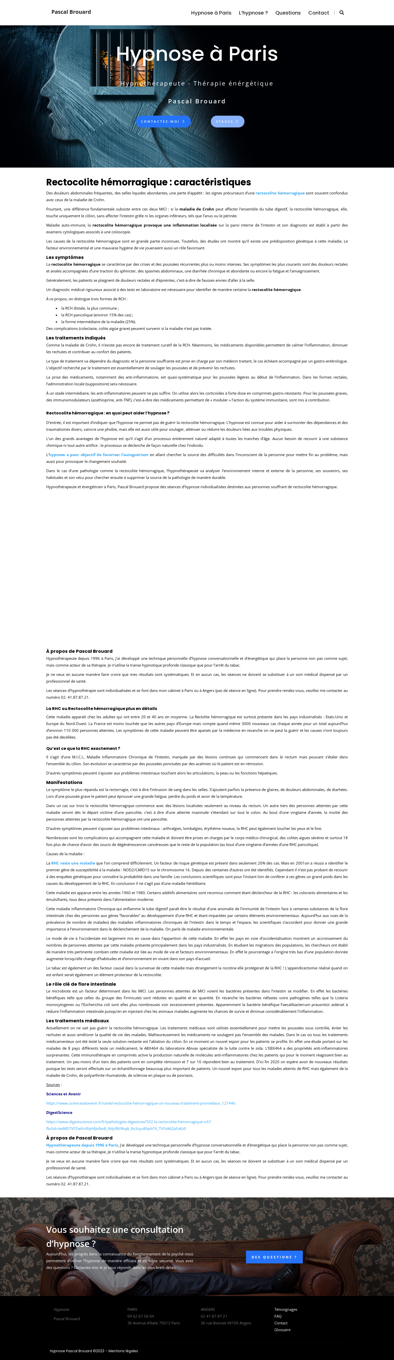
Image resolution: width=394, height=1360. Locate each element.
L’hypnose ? (253, 12)
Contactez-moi (163, 121)
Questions (288, 12)
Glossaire (282, 1329)
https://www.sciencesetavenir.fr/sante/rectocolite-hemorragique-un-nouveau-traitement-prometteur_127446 (140, 1103)
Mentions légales (123, 1350)
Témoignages (285, 1309)
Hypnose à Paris (211, 12)
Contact (318, 12)
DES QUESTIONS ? (274, 1257)
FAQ (278, 1316)
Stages (227, 121)
